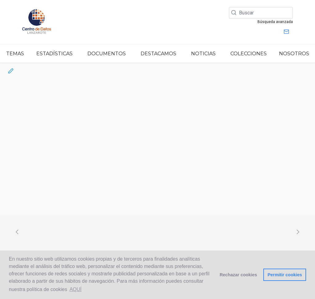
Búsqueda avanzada (275, 22)
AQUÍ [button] (76, 289)
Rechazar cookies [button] (238, 274)
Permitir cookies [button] (285, 274)
